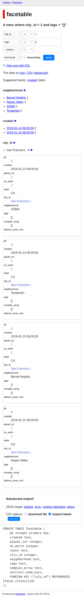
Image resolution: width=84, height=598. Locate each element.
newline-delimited (54, 506)
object (71, 506)
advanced (41, 72)
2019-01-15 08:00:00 (20, 132)
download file (36, 514)
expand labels (60, 514)
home (6, 2)
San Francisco (20, 201)
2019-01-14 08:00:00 (20, 128)
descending (32, 57)
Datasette (20, 594)
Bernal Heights (16, 97)
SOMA (11, 106)
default (28, 506)
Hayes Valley (15, 102)
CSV (30, 72)
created (32, 80)
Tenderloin (13, 110)
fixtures (17, 2)
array (38, 506)
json (22, 72)
